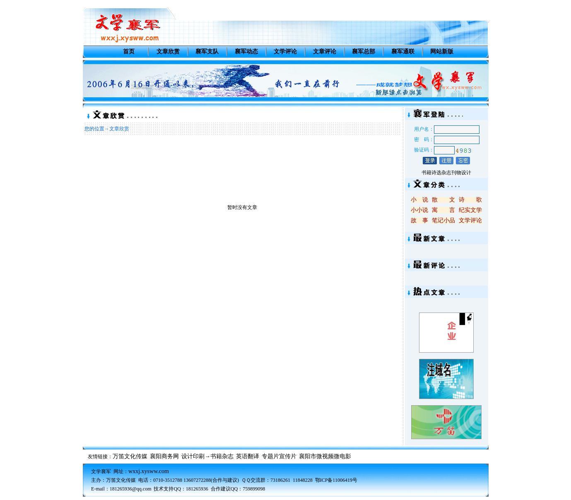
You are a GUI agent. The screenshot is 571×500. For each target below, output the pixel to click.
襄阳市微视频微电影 (325, 456)
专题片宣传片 (279, 456)
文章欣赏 (168, 51)
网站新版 (441, 51)
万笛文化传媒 (130, 456)
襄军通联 (402, 51)
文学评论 (285, 51)
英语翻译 (247, 456)
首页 (129, 51)
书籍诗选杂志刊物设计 (446, 172)
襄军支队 (207, 51)
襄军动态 (246, 51)
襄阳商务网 (164, 456)
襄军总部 (363, 51)
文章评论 (324, 51)
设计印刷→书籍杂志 (207, 456)
